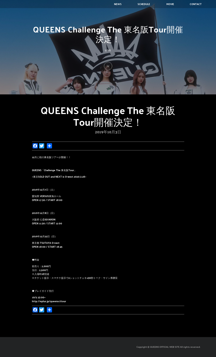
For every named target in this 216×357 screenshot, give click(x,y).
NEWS (118, 4)
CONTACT (196, 4)
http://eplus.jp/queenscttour (49, 301)
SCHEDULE (144, 4)
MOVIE (170, 4)
